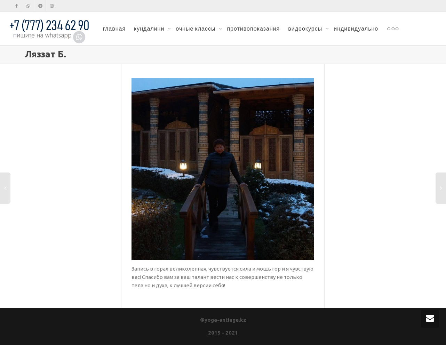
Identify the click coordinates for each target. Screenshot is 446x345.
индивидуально (356, 28)
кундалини (150, 28)
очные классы (196, 28)
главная (114, 28)
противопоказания (253, 28)
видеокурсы (306, 28)
